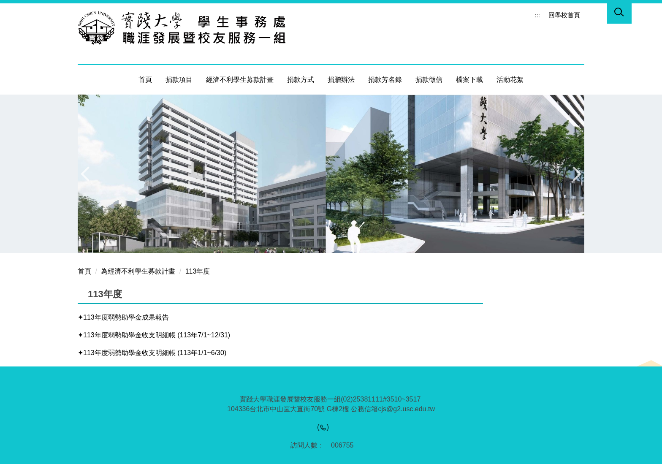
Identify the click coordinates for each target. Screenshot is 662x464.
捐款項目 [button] (179, 79)
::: (537, 15)
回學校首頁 (564, 15)
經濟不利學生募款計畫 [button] (240, 79)
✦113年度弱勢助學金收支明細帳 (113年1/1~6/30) (152, 352)
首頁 (145, 79)
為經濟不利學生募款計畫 (138, 271)
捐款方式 (300, 79)
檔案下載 (469, 79)
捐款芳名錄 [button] (385, 79)
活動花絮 (510, 79)
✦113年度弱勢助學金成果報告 (123, 317)
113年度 (197, 271)
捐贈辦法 (341, 79)
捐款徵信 (428, 79)
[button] (619, 13)
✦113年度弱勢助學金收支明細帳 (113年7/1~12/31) (154, 335)
